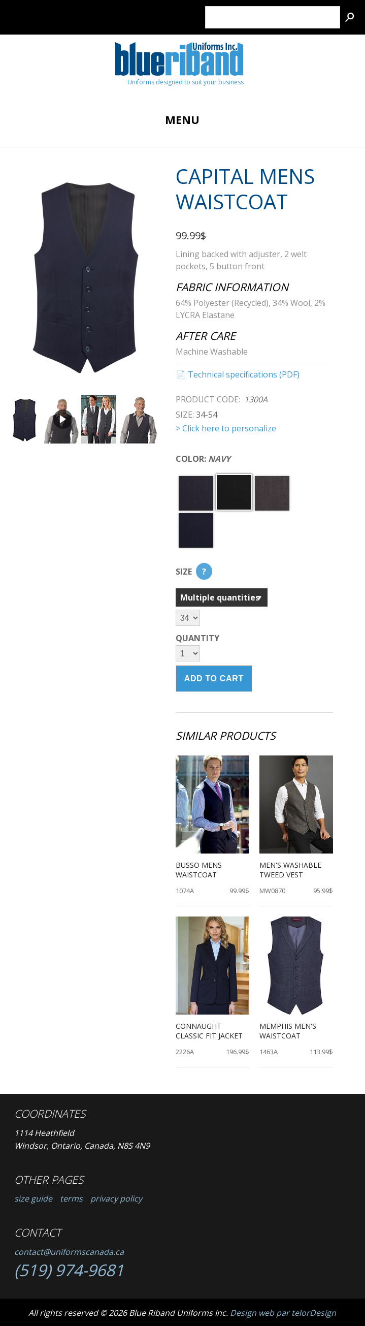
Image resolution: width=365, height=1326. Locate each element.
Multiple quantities (219, 597)
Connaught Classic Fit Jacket (209, 1030)
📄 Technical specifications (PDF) (238, 374)
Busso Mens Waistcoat (199, 869)
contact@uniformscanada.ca (69, 1251)
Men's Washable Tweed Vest (290, 869)
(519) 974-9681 (69, 1270)
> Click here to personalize (226, 428)
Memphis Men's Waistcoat (287, 1030)
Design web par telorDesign (283, 1312)
